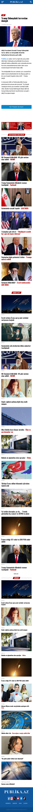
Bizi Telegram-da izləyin (16, 107)
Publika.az (4, 59)
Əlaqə (20, 803)
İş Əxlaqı (25, 803)
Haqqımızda (8, 803)
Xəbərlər (15, 803)
